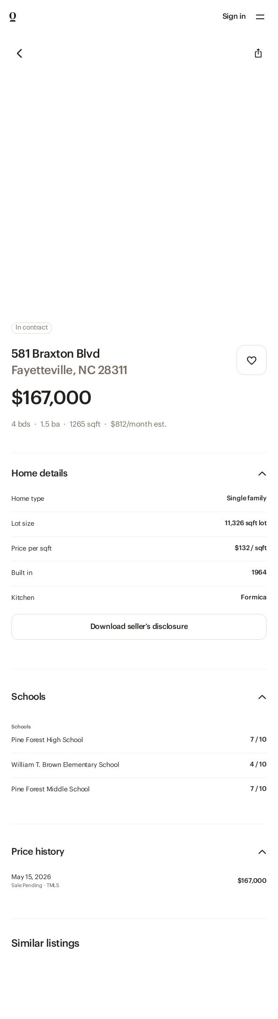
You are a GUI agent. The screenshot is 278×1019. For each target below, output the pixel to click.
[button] (260, 17)
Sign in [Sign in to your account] (234, 16)
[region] (139, 172)
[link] (139, 627)
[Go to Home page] (12, 17)
